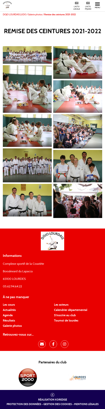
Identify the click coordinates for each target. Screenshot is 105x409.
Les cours (9, 304)
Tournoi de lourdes (66, 320)
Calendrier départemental (70, 310)
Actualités (9, 310)
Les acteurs (61, 304)
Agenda (8, 315)
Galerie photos (12, 325)
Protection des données (24, 404)
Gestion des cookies (57, 404)
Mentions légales (86, 404)
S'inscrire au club (65, 315)
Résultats (9, 320)
